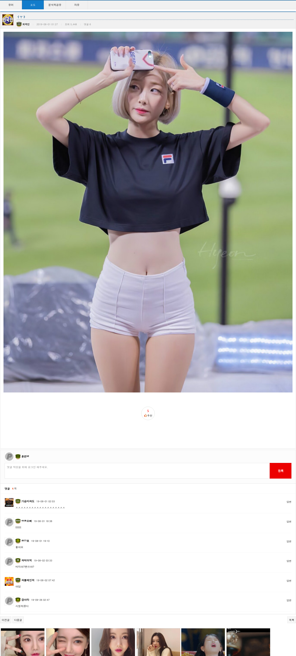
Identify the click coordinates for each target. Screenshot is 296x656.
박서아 (53, 490)
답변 (289, 323)
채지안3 (144, 625)
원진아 (8, 625)
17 (158, 638)
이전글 (6, 441)
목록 (291, 441)
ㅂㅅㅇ (8, 490)
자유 (76, 5)
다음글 (18, 441)
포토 (32, 5)
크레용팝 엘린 (147, 535)
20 (179, 638)
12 (123, 638)
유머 (10, 5)
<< (102, 638)
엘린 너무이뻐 (193, 535)
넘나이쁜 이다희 (239, 535)
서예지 (188, 580)
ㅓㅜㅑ (53, 580)
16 (151, 638)
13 (130, 638)
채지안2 (234, 625)
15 (144, 638)
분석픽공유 (54, 5)
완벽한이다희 (12, 580)
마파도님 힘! (56, 535)
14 (137, 638)
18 (165, 638)
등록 (280, 292)
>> (193, 638)
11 (116, 638)
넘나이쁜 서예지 (149, 580)
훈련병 (25, 277)
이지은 (188, 490)
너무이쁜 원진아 (239, 580)
